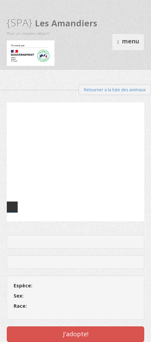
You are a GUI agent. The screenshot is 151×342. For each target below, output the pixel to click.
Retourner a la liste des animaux (115, 90)
